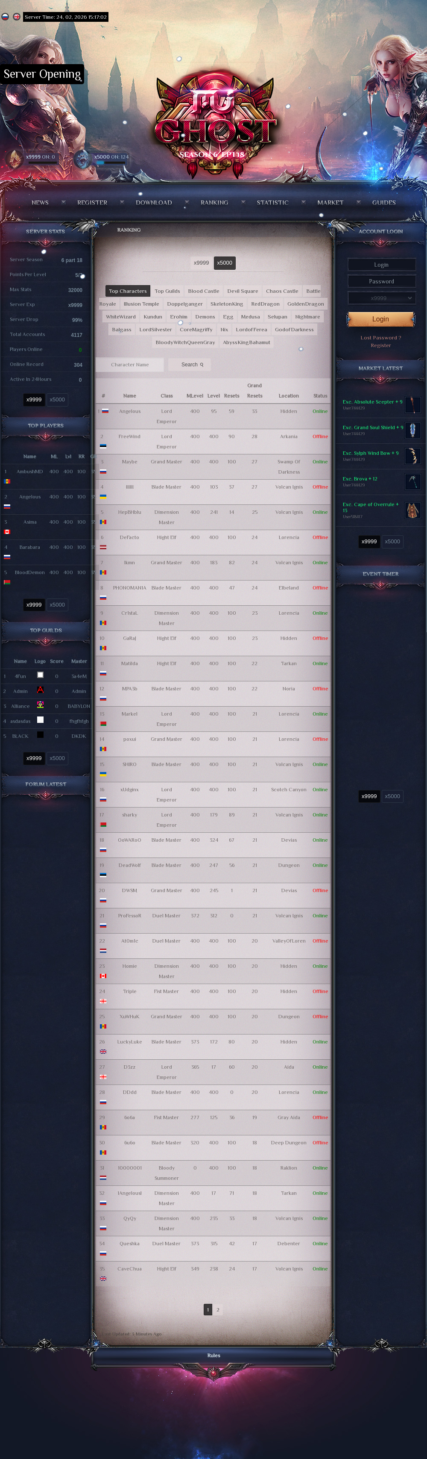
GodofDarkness (294, 329)
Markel (129, 714)
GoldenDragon (305, 304)
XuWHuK (130, 1017)
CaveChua (129, 1269)
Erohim (178, 316)
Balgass (122, 329)
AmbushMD (30, 472)
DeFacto (129, 537)
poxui (129, 739)
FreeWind (129, 436)
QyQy (129, 1218)
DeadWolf (130, 865)
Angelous (30, 497)
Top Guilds (167, 291)
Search (193, 364)
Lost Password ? (380, 337)
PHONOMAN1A (129, 588)
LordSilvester (155, 329)
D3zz (129, 1067)
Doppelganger (185, 304)
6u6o (129, 1143)
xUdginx (129, 790)
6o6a (129, 1117)
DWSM (129, 890)
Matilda (129, 663)
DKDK (79, 736)
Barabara (30, 547)
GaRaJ (129, 638)
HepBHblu (129, 512)
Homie (130, 966)
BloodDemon (30, 572)
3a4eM (79, 676)
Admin (20, 691)
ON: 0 (40, 157)
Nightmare (307, 316)
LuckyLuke (129, 1042)
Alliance (20, 706)
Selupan (277, 316)
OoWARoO (129, 840)
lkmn (129, 563)
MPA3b (129, 689)
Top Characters (128, 291)
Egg (228, 316)
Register (92, 202)
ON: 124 (111, 157)
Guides (384, 202)
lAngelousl (130, 1193)
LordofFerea (251, 329)
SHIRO (130, 764)
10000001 (130, 1168)
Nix (224, 329)
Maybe (129, 462)
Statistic (273, 202)
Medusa (250, 316)
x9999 (33, 399)
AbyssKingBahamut (246, 342)
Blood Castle (203, 291)
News (40, 202)
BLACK (20, 736)
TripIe (130, 991)
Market (330, 202)
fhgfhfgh (79, 721)
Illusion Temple (141, 304)
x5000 (57, 399)
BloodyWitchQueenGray (185, 342)
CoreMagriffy (196, 329)
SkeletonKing (227, 304)
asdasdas (20, 721)
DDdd (130, 1092)
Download (154, 202)
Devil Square (242, 291)
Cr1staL (129, 613)
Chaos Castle (282, 291)
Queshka (130, 1244)
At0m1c (129, 941)
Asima (30, 522)
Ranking (214, 202)
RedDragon (265, 304)
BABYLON (79, 706)
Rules (213, 1355)
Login (380, 319)
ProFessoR (129, 916)
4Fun (20, 676)
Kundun (152, 316)
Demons (205, 316)
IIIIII (130, 487)
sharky (129, 815)
